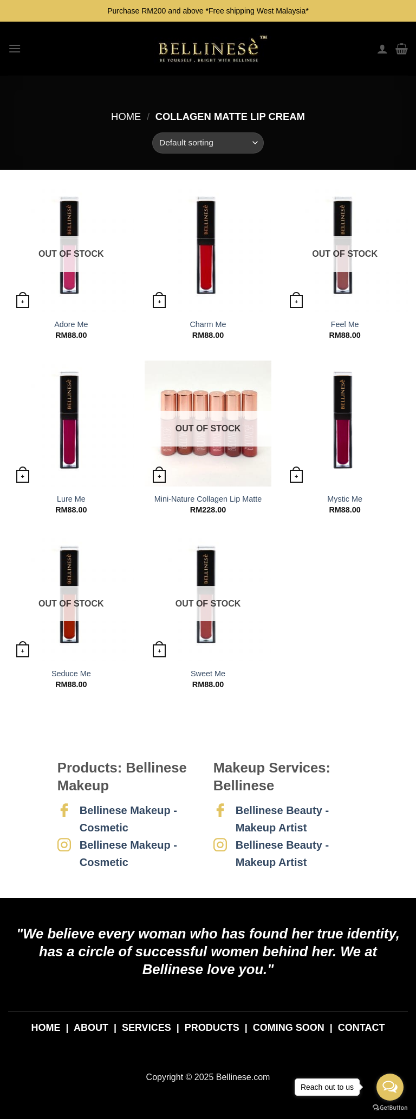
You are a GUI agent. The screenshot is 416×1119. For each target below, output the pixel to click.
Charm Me (208, 324)
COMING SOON (288, 1027)
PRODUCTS (212, 1027)
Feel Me (345, 324)
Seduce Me (71, 673)
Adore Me (71, 324)
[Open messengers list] (390, 1087)
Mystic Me (344, 499)
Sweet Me (208, 673)
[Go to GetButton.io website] (390, 1107)
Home (126, 116)
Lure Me (71, 499)
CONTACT (361, 1027)
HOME (46, 1027)
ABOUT (91, 1027)
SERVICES (146, 1027)
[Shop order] (207, 143)
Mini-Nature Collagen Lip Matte (208, 499)
